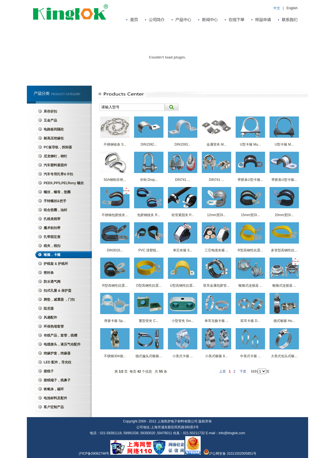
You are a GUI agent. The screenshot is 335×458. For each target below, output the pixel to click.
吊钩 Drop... (149, 180)
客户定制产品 (54, 407)
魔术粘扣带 (52, 228)
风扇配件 (50, 317)
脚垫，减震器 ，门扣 (59, 300)
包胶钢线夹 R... (148, 215)
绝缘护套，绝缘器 (57, 353)
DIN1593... (183, 144)
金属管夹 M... (216, 144)
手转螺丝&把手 (55, 201)
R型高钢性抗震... (250, 250)
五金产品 (50, 120)
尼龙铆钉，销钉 (55, 156)
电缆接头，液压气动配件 (62, 344)
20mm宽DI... (284, 215)
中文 (276, 8)
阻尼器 (49, 308)
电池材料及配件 (55, 398)
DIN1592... (149, 144)
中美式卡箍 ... (250, 356)
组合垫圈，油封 (55, 210)
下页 (243, 371)
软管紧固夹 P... (183, 215)
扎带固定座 (52, 237)
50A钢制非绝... (115, 180)
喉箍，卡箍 (52, 255)
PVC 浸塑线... (148, 250)
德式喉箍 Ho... (284, 321)
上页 (222, 371)
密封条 (49, 273)
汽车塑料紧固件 (55, 165)
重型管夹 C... (148, 321)
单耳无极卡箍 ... (216, 321)
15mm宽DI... (250, 215)
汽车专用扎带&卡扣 (58, 174)
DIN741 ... (182, 180)
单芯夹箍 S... (182, 250)
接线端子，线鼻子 (57, 380)
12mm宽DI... (216, 215)
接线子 (49, 371)
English (292, 8)
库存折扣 (50, 111)
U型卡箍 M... (284, 144)
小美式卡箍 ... (182, 356)
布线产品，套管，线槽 (60, 335)
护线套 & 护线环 (56, 264)
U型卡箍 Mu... (250, 144)
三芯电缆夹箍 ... (216, 250)
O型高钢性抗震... (148, 286)
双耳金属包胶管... (216, 286)
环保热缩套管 (54, 326)
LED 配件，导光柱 (57, 362)
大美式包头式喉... (284, 356)
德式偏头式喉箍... (148, 356)
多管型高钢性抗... (284, 250)
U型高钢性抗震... (182, 286)
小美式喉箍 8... (216, 356)
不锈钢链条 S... (115, 144)
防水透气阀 (52, 282)
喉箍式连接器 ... (250, 286)
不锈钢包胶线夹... (115, 215)
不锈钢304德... (115, 356)
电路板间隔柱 (54, 129)
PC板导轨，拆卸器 (58, 147)
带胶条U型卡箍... (250, 180)
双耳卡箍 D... (250, 321)
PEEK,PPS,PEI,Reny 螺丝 (64, 183)
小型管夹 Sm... (183, 321)
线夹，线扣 (52, 246)
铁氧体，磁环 (54, 389)
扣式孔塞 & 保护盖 (57, 291)
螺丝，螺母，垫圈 (57, 192)
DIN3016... (115, 250)
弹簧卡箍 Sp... (114, 321)
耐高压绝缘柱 (54, 138)
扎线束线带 (52, 219)
